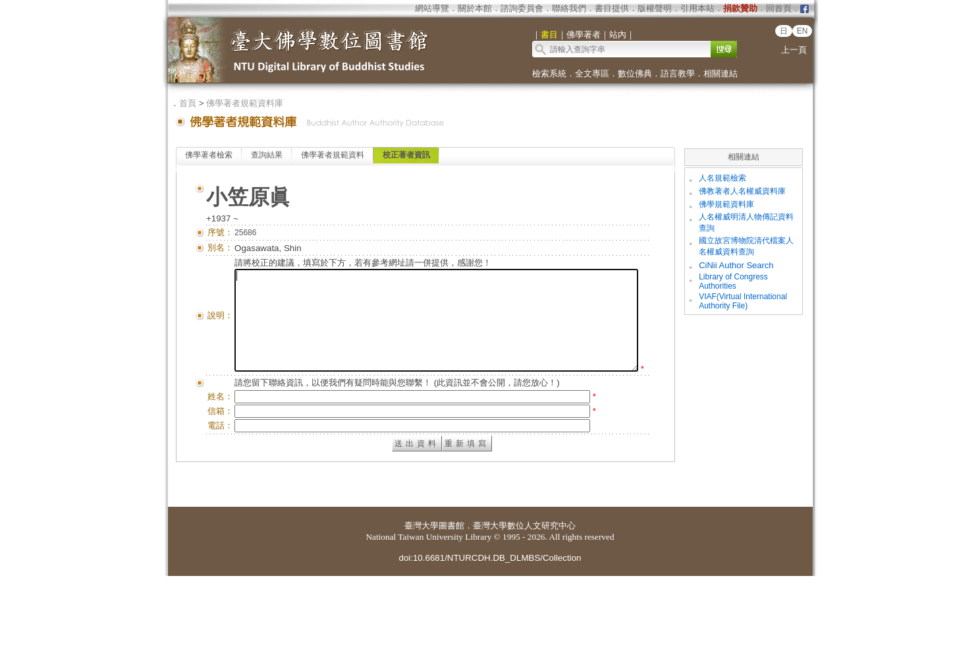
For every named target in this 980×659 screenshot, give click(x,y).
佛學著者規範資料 (332, 154)
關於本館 (475, 8)
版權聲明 (655, 8)
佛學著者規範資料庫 (244, 103)
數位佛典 (635, 73)
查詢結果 (267, 154)
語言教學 (678, 73)
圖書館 (451, 609)
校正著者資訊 (406, 154)
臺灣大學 (421, 609)
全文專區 (592, 73)
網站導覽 (432, 8)
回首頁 (779, 8)
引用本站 (697, 8)
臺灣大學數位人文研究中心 (524, 609)
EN (802, 31)
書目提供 (612, 8)
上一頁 (794, 50)
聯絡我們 (569, 8)
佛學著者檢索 (208, 154)
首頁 (187, 103)
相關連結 (720, 73)
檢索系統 (549, 73)
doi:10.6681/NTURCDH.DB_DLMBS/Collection (489, 641)
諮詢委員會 (522, 8)
